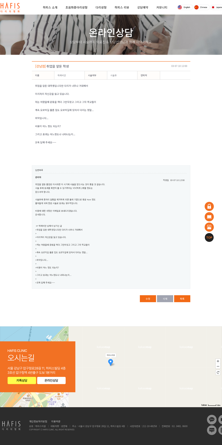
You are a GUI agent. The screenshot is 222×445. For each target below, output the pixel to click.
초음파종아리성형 (76, 7)
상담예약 (142, 7)
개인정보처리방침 (38, 421)
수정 (148, 298)
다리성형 (101, 7)
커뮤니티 (161, 7)
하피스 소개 (50, 7)
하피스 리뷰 (122, 7)
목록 (182, 298)
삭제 (165, 298)
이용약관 (55, 421)
